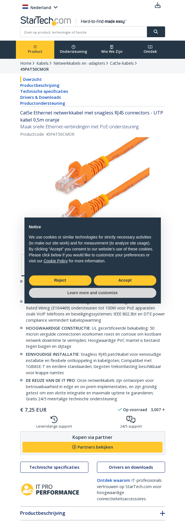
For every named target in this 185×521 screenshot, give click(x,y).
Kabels (42, 63)
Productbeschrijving (39, 85)
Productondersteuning (42, 103)
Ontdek (150, 49)
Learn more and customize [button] (92, 292)
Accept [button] (125, 280)
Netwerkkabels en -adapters (79, 63)
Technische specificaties (44, 91)
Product (35, 49)
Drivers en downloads (131, 467)
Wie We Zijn (111, 49)
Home (26, 63)
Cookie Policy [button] (56, 261)
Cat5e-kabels (122, 63)
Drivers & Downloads (40, 97)
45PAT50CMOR (34, 69)
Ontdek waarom (113, 480)
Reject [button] (60, 280)
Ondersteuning (73, 49)
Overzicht (32, 79)
